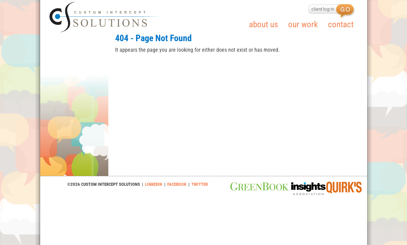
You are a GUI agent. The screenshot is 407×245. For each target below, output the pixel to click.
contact (341, 24)
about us (263, 24)
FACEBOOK (176, 184)
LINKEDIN (153, 184)
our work (303, 24)
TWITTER (199, 184)
